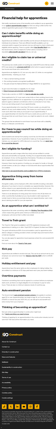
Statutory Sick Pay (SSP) (33, 256)
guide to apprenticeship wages (16, 25)
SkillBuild (5, 362)
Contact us (5, 347)
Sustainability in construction (12, 367)
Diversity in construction (10, 352)
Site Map (5, 372)
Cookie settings (7, 398)
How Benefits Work (40, 47)
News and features (8, 357)
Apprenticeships (9, 8)
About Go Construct (9, 342)
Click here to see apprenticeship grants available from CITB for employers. (26, 171)
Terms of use (6, 377)
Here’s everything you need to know (17, 314)
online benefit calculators (17, 52)
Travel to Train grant (24, 243)
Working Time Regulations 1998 (41, 210)
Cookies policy (7, 393)
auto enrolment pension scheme (25, 295)
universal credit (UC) (23, 67)
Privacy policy (7, 388)
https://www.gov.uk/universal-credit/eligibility (18, 91)
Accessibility (6, 382)
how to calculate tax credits (35, 94)
